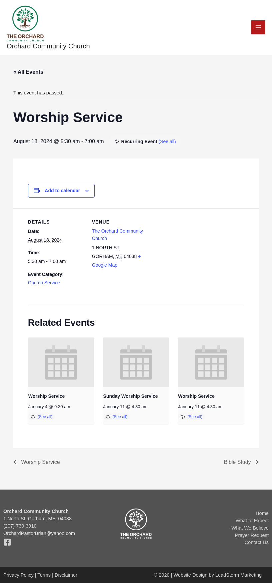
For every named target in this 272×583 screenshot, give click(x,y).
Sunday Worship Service (130, 396)
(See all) (167, 141)
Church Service (44, 282)
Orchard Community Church (48, 46)
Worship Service (46, 396)
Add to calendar (62, 190)
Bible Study (238, 462)
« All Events (28, 72)
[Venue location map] (191, 254)
